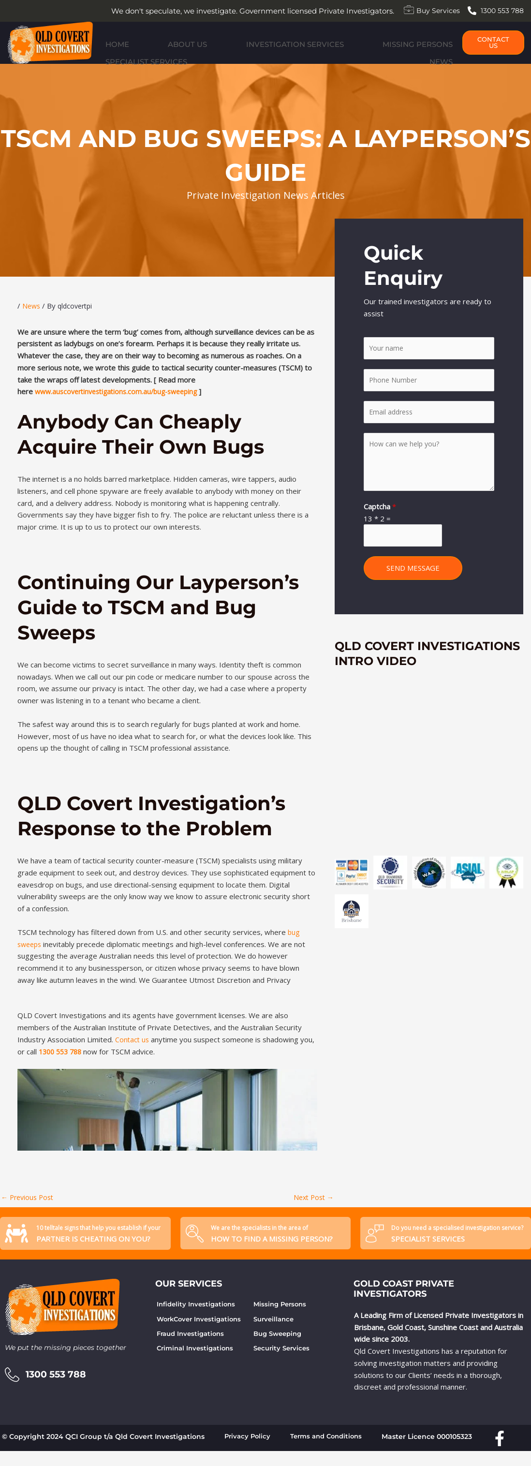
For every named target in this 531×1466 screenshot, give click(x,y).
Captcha (380, 523)
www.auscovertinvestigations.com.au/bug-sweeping (122, 403)
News (445, 54)
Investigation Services (221, 54)
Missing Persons (309, 54)
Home (112, 54)
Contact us (132, 1051)
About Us (148, 54)
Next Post (312, 1209)
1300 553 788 (62, 1063)
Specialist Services (389, 54)
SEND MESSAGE (413, 586)
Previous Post (29, 1209)
